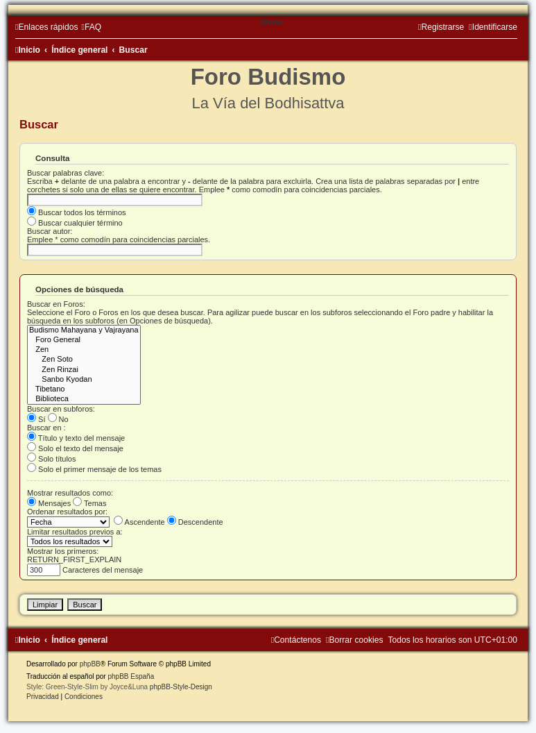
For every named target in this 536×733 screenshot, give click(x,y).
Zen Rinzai (84, 370)
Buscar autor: (49, 231)
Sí (36, 419)
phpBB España (130, 676)
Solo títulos (51, 459)
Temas (89, 503)
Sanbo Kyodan (84, 380)
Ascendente (139, 522)
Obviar (272, 22)
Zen (84, 350)
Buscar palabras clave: (65, 173)
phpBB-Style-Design (181, 687)
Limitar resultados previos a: (75, 532)
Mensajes (49, 503)
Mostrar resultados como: (70, 493)
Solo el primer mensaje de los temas (94, 469)
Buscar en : (46, 427)
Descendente (195, 522)
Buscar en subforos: (61, 409)
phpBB (90, 664)
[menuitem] (91, 27)
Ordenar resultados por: (67, 511)
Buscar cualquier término (75, 223)
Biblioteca (84, 399)
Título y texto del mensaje (76, 438)
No (58, 419)
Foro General (84, 340)
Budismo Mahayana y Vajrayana (84, 330)
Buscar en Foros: (56, 304)
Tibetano (84, 389)
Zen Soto (84, 359)
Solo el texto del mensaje (75, 448)
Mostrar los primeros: (62, 551)
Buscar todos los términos (76, 212)
